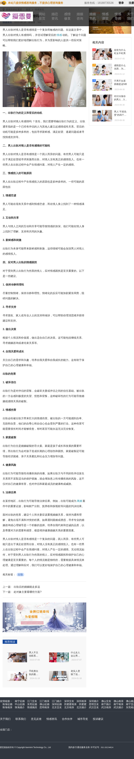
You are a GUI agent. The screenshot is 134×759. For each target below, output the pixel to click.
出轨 (20, 574)
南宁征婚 (20, 701)
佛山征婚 (44, 704)
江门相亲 (44, 701)
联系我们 (20, 719)
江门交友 (32, 701)
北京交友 (57, 707)
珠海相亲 (7, 707)
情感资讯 (51, 719)
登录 (121, 3)
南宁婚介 (106, 704)
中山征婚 (20, 704)
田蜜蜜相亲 (70, 704)
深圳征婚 (57, 704)
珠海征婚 (7, 704)
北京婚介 (81, 707)
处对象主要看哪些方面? (27, 592)
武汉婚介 (118, 707)
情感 (59, 35)
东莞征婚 (32, 704)
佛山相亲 (118, 701)
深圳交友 (69, 701)
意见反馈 (36, 719)
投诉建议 (98, 719)
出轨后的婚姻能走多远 (27, 586)
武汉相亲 (106, 707)
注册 (131, 3)
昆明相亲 (44, 707)
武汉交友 (94, 707)
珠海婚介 (20, 707)
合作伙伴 (67, 719)
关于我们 (5, 719)
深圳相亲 (81, 701)
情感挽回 (32, 707)
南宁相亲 (118, 704)
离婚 (79, 501)
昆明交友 (94, 704)
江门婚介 (57, 701)
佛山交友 (106, 701)
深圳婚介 (94, 701)
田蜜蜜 (82, 704)
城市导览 (82, 719)
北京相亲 (69, 707)
